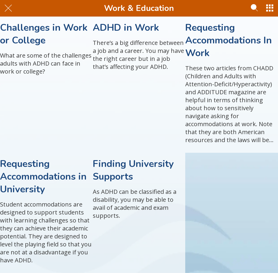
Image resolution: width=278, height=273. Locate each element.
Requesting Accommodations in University (43, 176)
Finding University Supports (133, 170)
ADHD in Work (126, 27)
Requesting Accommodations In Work (228, 40)
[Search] (254, 8)
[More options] (270, 8)
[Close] (8, 8)
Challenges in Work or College (43, 34)
